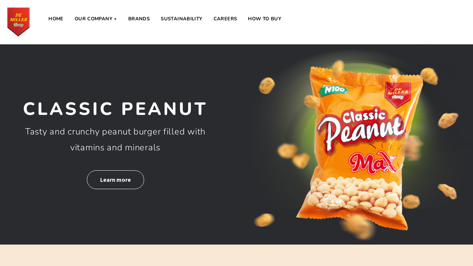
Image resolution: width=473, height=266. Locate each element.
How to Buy (264, 19)
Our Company (93, 19)
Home (56, 19)
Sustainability (181, 19)
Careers (225, 19)
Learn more (115, 179)
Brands (139, 19)
